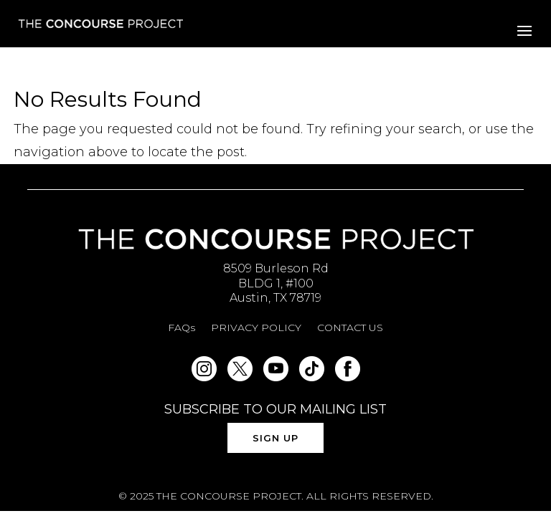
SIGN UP (275, 438)
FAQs (181, 328)
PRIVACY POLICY (256, 328)
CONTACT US (350, 328)
